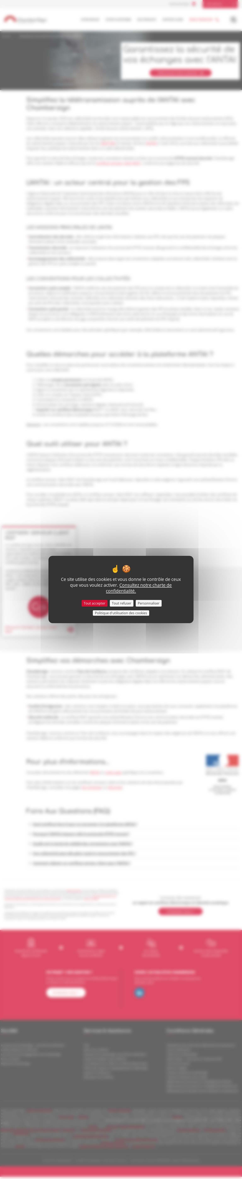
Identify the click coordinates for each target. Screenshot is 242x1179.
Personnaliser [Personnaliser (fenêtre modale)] (149, 603)
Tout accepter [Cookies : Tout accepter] (94, 603)
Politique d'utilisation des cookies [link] (121, 613)
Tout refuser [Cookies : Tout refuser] (121, 603)
